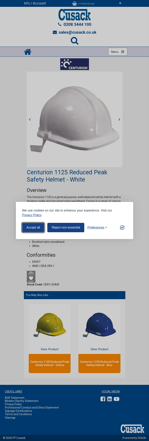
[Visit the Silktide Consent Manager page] (122, 227)
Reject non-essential (66, 227)
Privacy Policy (32, 215)
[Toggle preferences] (97, 227)
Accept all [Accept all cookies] (33, 227)
